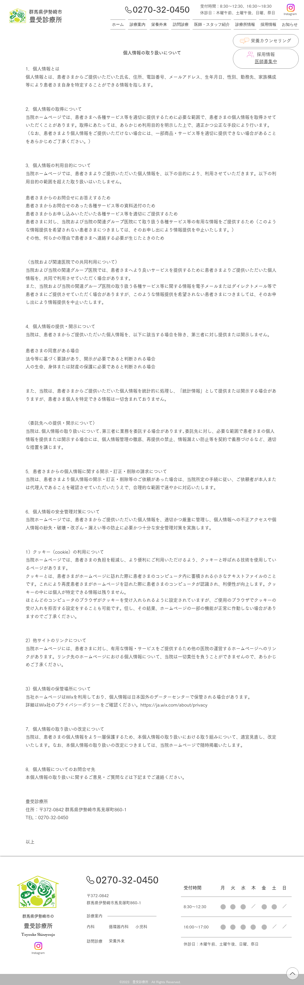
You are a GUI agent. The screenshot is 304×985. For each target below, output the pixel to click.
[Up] (292, 973)
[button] (289, 24)
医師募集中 (266, 61)
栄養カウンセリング (271, 40)
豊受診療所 (38, 926)
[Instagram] (291, 8)
